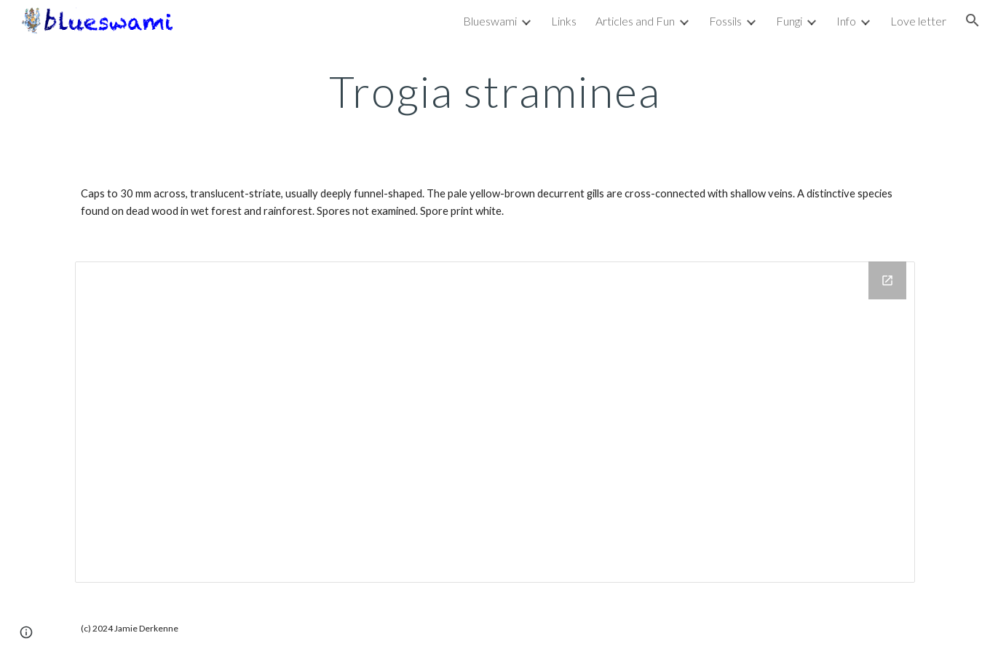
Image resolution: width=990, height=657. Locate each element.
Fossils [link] (725, 21)
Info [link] (846, 21)
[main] (495, 91)
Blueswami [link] (490, 21)
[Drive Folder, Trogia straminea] (495, 422)
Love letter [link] (918, 21)
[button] (972, 20)
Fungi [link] (789, 21)
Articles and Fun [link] (635, 21)
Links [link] (564, 21)
